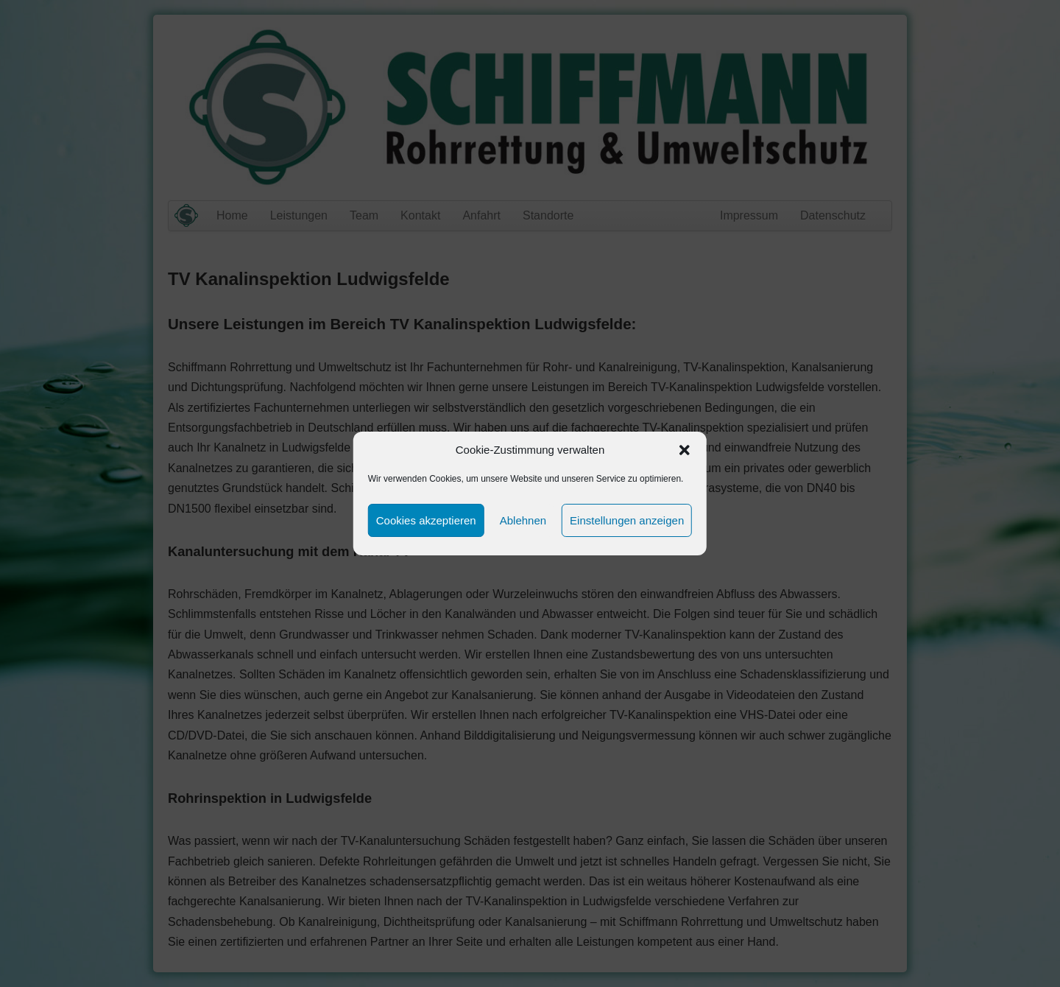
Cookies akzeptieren (426, 520)
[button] (684, 450)
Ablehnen (523, 520)
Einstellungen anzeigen (627, 520)
